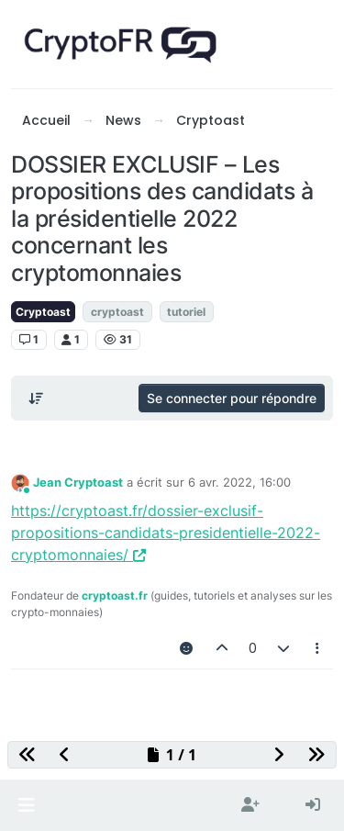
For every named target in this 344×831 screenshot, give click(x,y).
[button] (26, 805)
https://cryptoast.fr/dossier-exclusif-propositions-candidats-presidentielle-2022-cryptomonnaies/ (165, 532)
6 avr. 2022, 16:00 (239, 482)
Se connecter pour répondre (231, 398)
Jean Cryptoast (78, 482)
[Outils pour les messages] (318, 648)
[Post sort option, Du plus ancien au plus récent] (35, 398)
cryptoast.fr (115, 595)
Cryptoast (43, 312)
